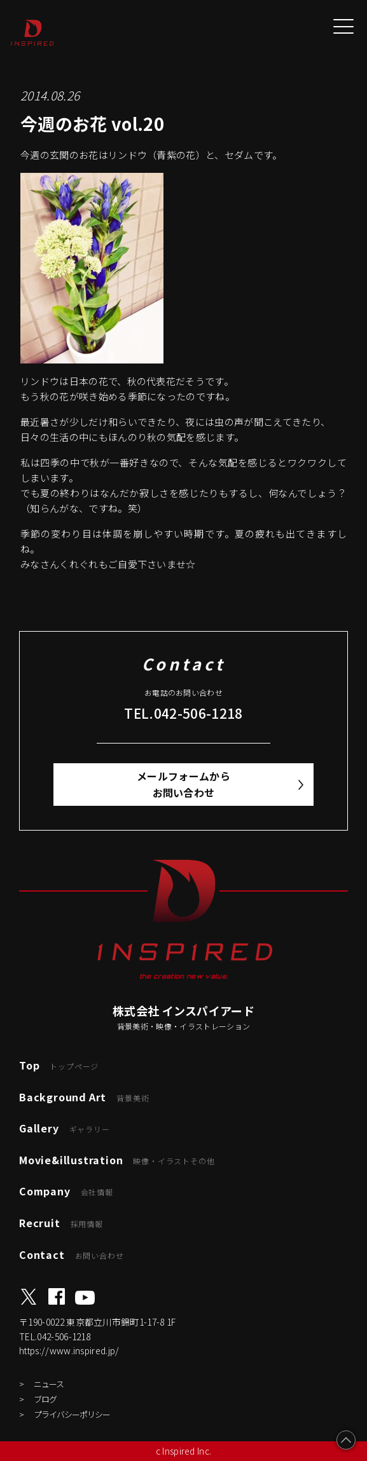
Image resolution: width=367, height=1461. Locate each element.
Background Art (84, 1096)
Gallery (64, 1128)
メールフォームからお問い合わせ (183, 784)
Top (59, 1065)
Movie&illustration (116, 1159)
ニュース (49, 1384)
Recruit (61, 1222)
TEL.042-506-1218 (183, 713)
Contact (71, 1254)
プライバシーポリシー (72, 1414)
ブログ (45, 1399)
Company (66, 1191)
